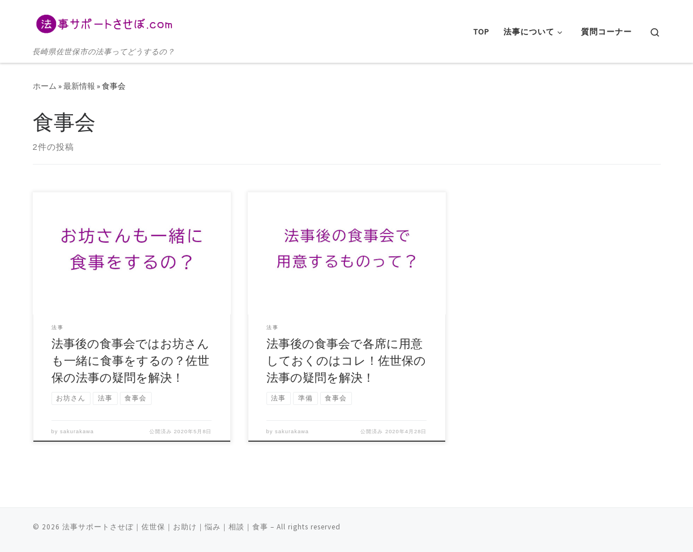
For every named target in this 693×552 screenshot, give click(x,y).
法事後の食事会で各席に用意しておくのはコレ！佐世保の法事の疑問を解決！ (346, 360)
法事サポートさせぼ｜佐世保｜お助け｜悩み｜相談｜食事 (165, 527)
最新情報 (79, 86)
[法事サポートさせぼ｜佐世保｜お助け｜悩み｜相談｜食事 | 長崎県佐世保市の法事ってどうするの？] (103, 22)
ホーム (45, 86)
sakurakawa (77, 431)
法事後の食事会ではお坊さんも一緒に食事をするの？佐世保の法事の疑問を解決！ (130, 360)
